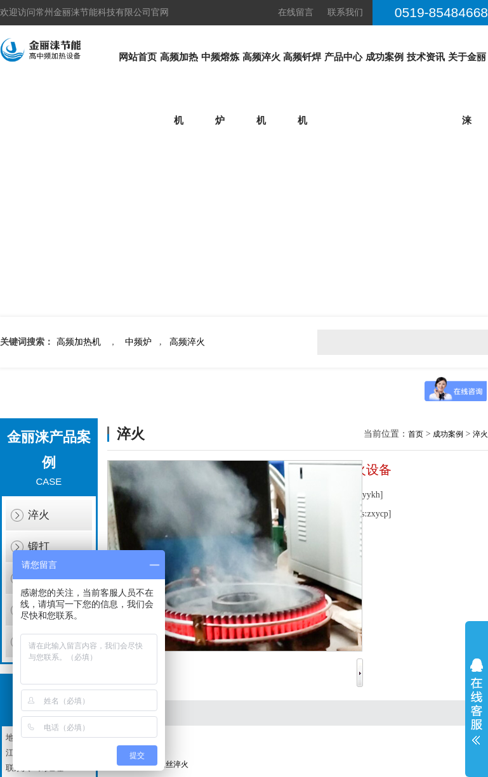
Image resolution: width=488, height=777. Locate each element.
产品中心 (343, 57)
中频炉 (138, 342)
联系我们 (345, 12)
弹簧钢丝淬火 (165, 764)
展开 (476, 701)
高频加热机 (179, 88)
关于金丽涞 (467, 88)
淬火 (38, 515)
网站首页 (138, 57)
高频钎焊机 (302, 88)
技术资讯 (426, 57)
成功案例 (385, 57)
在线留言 (295, 12)
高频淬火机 (261, 88)
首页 (415, 434)
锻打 (38, 547)
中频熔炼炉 (220, 88)
